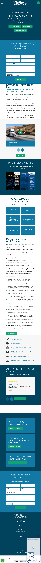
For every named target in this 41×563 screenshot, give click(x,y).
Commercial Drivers (20, 543)
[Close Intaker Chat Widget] (40, 536)
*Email (22, 59)
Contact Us (20, 547)
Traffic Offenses (14, 26)
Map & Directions (20, 533)
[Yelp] (23, 553)
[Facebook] (15, 553)
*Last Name (23, 56)
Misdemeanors (27, 26)
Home (20, 539)
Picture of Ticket (10, 73)
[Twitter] (18, 553)
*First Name (9, 56)
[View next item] (22, 150)
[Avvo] (20, 553)
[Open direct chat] (38, 536)
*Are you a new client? (11, 63)
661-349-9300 (20, 522)
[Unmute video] (33, 548)
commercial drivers (20, 30)
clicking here (10, 91)
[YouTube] (26, 553)
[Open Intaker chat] (28, 562)
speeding (27, 94)
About (20, 541)
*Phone (8, 59)
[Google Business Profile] (12, 553)
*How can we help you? (11, 67)
